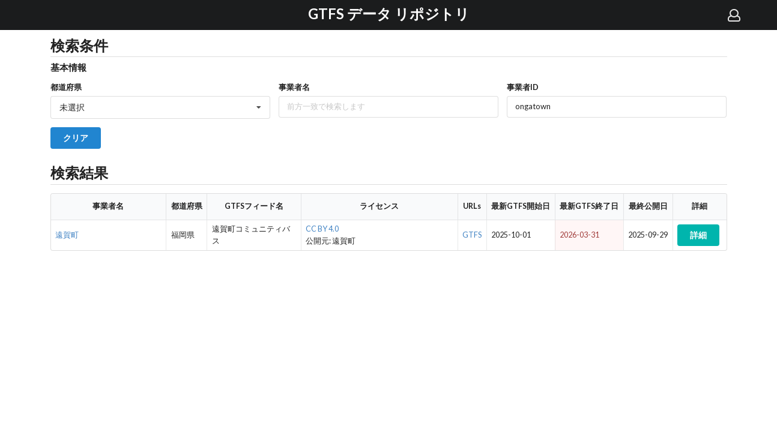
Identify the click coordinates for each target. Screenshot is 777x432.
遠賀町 (67, 234)
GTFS (472, 234)
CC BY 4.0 (322, 228)
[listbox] (160, 107)
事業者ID (523, 87)
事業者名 (294, 87)
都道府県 (66, 87)
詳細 (698, 235)
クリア (75, 138)
